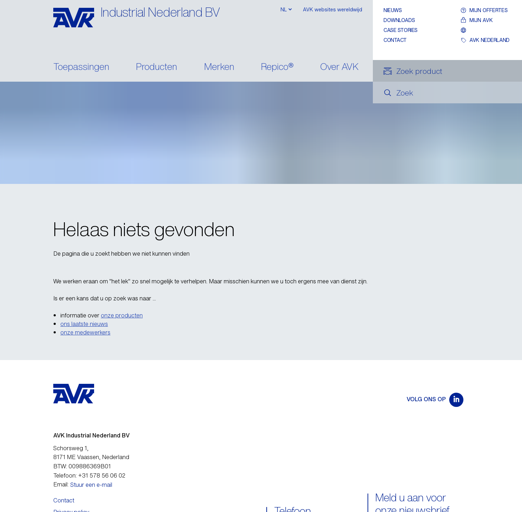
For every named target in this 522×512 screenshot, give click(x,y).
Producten (156, 67)
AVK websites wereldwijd (332, 9)
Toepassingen (81, 67)
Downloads (399, 20)
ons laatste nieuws (84, 324)
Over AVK (339, 67)
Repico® (277, 67)
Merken (219, 67)
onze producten (122, 315)
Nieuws (393, 10)
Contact (395, 40)
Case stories (401, 30)
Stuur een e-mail (91, 484)
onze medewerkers (85, 332)
